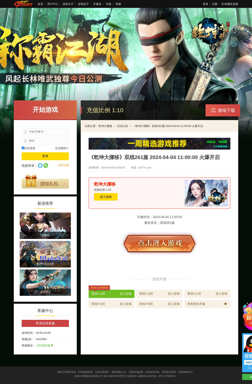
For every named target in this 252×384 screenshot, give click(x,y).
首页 (40, 4)
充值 (108, 4)
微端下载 (223, 110)
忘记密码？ (62, 148)
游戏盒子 (83, 4)
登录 (205, 4)
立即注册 (63, 165)
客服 (118, 4)
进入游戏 (106, 196)
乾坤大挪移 (105, 126)
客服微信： (28, 345)
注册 (214, 4)
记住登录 (28, 148)
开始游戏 (45, 109)
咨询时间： (28, 332)
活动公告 (122, 126)
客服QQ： (28, 339)
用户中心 (52, 4)
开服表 (97, 4)
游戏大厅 (68, 4)
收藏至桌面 (229, 4)
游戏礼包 (45, 181)
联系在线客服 (45, 323)
